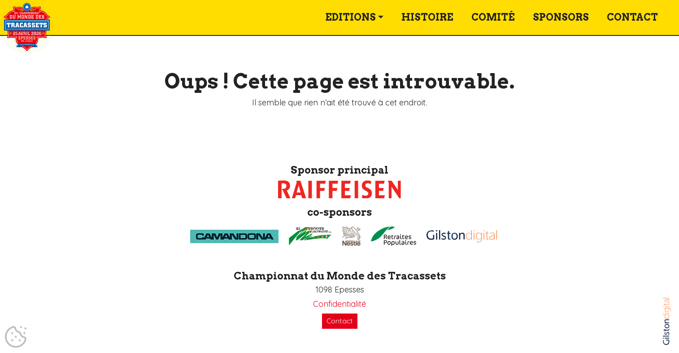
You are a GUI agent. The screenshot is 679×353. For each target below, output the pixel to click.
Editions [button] (350, 17)
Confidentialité (339, 304)
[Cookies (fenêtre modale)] (15, 337)
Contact (632, 17)
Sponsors (561, 17)
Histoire (427, 17)
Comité (493, 17)
